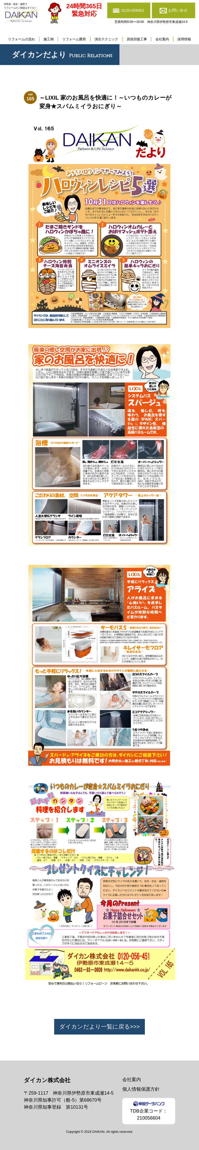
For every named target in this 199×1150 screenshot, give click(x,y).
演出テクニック (106, 39)
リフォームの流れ (21, 39)
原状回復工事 (137, 39)
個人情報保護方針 (141, 1089)
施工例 (49, 39)
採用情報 (184, 39)
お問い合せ (178, 10)
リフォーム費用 (74, 39)
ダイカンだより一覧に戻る (94, 1026)
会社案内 (162, 39)
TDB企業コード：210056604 (148, 1110)
